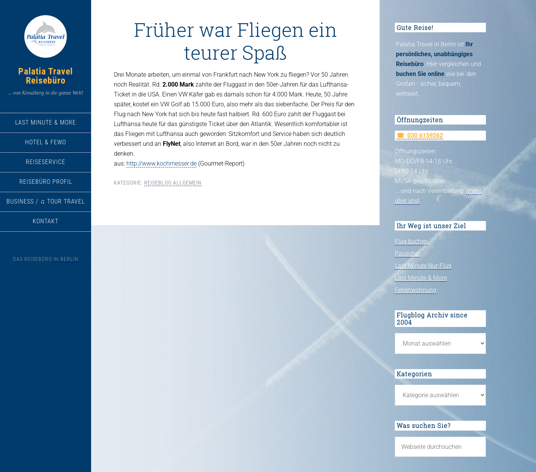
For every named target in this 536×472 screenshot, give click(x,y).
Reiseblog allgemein (173, 183)
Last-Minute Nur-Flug (423, 265)
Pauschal (407, 253)
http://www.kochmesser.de (161, 163)
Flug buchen (411, 241)
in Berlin (66, 259)
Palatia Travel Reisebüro (45, 76)
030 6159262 (425, 135)
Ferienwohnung (415, 290)
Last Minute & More (421, 277)
